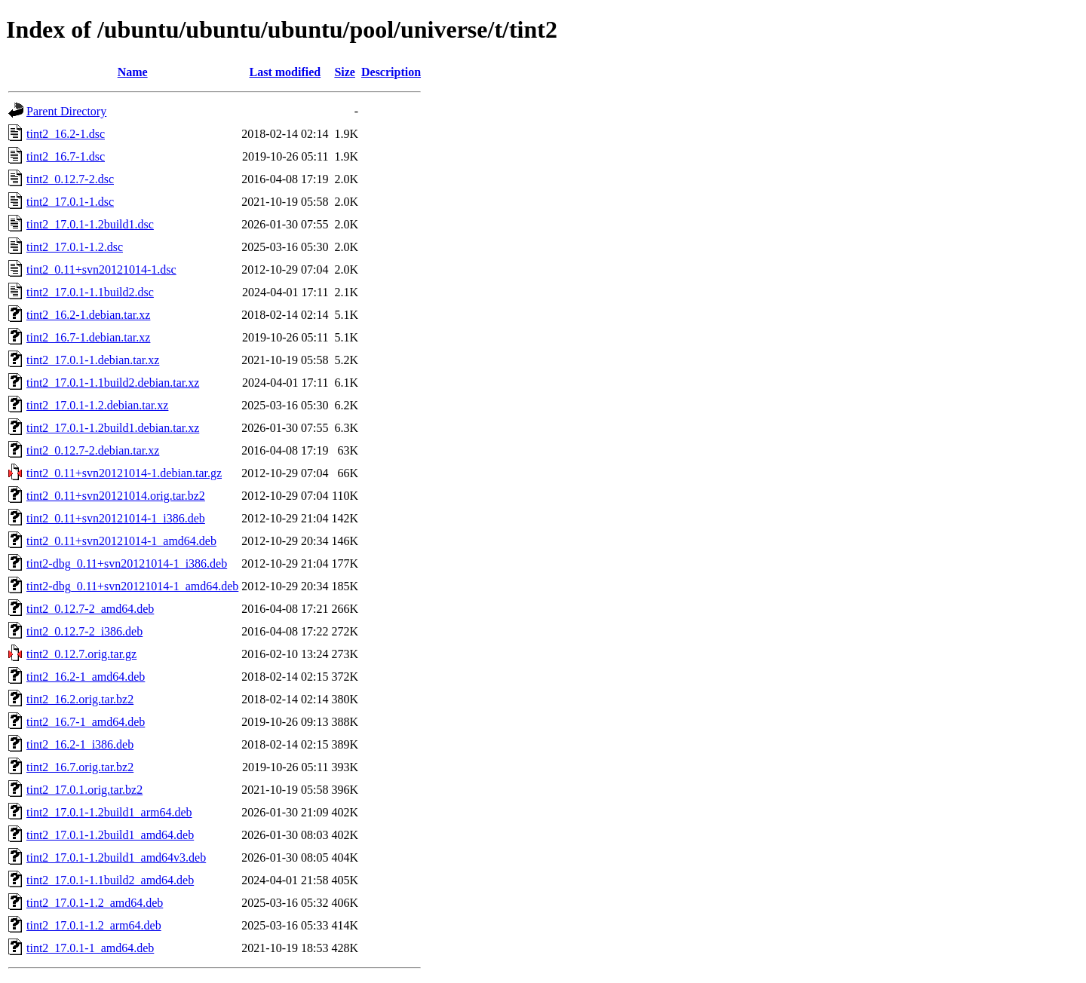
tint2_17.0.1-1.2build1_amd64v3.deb (116, 857)
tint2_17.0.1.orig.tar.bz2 (84, 789)
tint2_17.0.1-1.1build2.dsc (90, 292)
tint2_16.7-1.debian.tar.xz (88, 337)
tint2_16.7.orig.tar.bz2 (79, 767)
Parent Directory (66, 111)
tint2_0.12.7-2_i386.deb (84, 631)
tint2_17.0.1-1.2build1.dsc (90, 224)
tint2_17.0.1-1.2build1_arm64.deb (109, 812)
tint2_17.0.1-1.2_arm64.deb (93, 925)
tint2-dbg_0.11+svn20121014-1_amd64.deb (132, 586)
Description (391, 72)
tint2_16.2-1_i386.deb (79, 744)
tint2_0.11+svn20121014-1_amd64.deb (121, 540)
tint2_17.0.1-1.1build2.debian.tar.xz (112, 382)
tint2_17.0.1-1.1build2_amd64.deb (110, 880)
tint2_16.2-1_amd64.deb (85, 676)
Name (133, 72)
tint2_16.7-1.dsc (65, 156)
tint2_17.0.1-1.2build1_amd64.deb (110, 834)
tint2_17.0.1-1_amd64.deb (90, 948)
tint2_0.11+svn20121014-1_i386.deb (115, 518)
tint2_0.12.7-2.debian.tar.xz (92, 450)
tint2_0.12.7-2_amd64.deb (90, 608)
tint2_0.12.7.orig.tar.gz (81, 654)
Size (344, 72)
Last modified (285, 72)
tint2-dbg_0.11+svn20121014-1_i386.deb (126, 563)
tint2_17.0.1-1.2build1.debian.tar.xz (112, 427)
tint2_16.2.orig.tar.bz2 (79, 699)
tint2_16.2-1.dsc (65, 133)
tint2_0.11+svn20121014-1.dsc (101, 269)
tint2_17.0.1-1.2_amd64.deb (94, 902)
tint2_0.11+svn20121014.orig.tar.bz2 (115, 495)
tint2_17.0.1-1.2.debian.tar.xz (97, 405)
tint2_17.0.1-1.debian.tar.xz (92, 360)
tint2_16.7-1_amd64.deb (85, 721)
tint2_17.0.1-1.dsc (70, 201)
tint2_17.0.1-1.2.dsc (74, 246)
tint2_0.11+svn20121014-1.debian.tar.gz (124, 473)
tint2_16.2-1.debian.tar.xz (88, 314)
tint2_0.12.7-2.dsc (70, 179)
